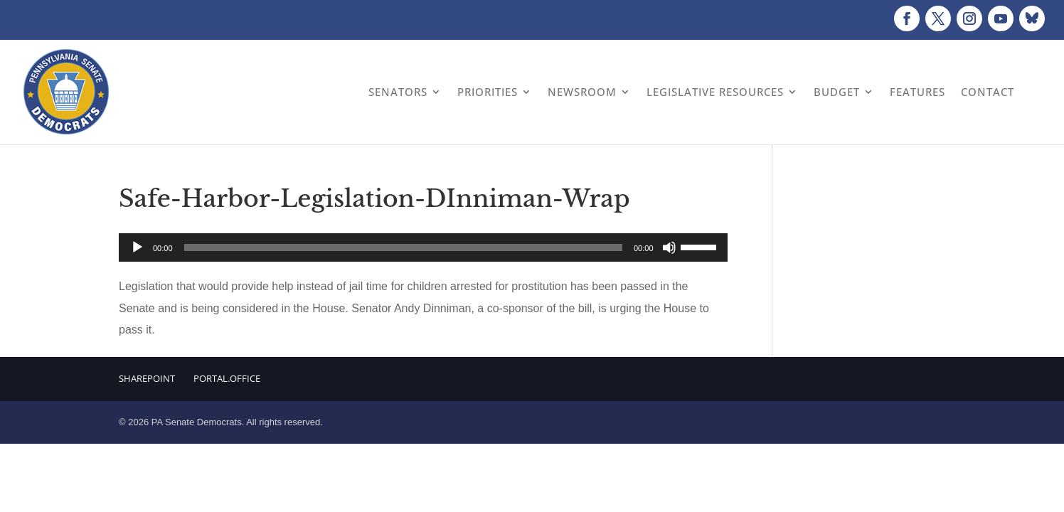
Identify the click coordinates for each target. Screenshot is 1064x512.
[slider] (403, 247)
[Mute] (669, 247)
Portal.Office (226, 378)
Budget (837, 92)
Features (917, 92)
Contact (987, 92)
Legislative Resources (715, 92)
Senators (397, 92)
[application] (423, 247)
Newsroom (582, 92)
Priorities (487, 92)
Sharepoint (147, 378)
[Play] (137, 247)
